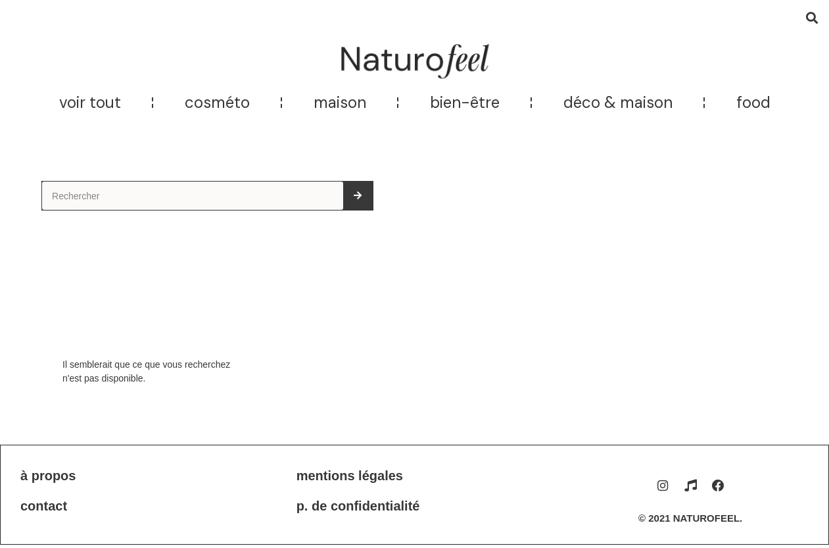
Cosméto (217, 102)
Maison (340, 102)
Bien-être (465, 102)
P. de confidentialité (358, 506)
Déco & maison (618, 102)
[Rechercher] (358, 196)
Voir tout (90, 102)
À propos (48, 475)
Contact (43, 506)
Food (753, 102)
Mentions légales (349, 475)
